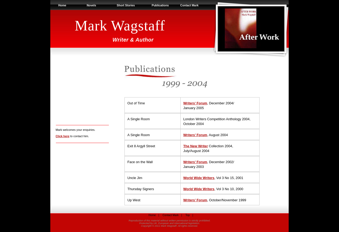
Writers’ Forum (195, 103)
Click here (62, 136)
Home (62, 5)
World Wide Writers (198, 178)
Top (187, 215)
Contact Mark (189, 5)
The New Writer (195, 146)
